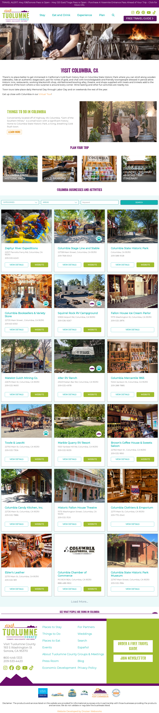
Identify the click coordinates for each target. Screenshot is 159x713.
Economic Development (59, 667)
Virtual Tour (45, 94)
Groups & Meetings (91, 654)
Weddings (85, 633)
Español (83, 647)
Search (82, 640)
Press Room (50, 661)
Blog (81, 661)
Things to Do (51, 633)
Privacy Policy (87, 667)
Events (47, 647)
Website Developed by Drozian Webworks (79, 711)
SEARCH (139, 202)
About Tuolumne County (59, 654)
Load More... (79, 601)
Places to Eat (51, 640)
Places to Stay (52, 627)
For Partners (86, 627)
